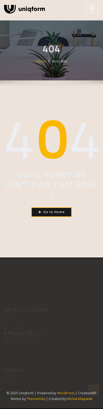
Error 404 (59, 63)
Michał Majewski (79, 398)
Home (41, 63)
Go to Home (51, 212)
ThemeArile (36, 398)
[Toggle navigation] (92, 8)
